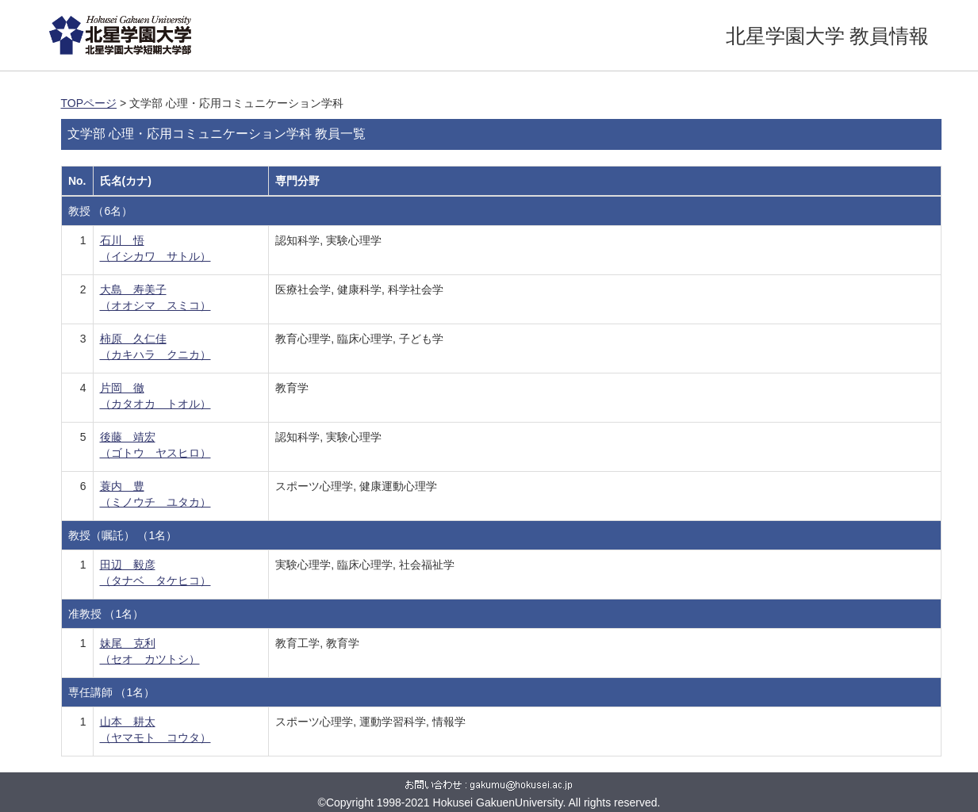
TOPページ (89, 103)
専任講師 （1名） (111, 692)
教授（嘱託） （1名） (123, 535)
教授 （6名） (100, 211)
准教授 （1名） (106, 613)
